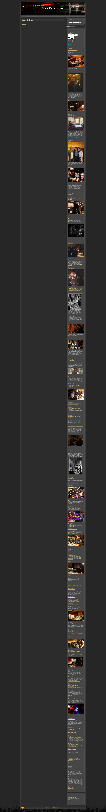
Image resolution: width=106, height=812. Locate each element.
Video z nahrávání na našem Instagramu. (75, 290)
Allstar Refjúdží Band (72, 676)
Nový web (70, 33)
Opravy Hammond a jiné (72, 555)
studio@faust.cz (71, 801)
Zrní (69, 671)
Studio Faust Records (53, 8)
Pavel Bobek (70, 690)
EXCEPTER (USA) (71, 631)
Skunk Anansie (71, 268)
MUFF (69, 550)
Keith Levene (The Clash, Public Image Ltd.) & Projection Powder (75, 451)
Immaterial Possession (72, 115)
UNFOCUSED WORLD (72, 732)
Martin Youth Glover (71, 719)
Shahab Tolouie (71, 478)
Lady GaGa (70, 777)
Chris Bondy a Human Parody (73, 604)
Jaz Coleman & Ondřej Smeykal (74, 651)
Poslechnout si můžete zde (73, 288)
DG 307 (69, 524)
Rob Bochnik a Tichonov (72, 529)
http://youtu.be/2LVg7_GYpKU (73, 601)
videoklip (76, 94)
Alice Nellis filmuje (71, 589)
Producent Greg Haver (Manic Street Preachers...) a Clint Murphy (74, 403)
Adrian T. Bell (70, 500)
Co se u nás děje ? (71, 41)
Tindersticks (70, 218)
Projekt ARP (70, 623)
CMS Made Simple (56, 807)
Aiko (69, 100)
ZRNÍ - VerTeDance (71, 597)
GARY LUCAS (70, 561)
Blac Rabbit (70, 194)
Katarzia (69, 71)
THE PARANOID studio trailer (73, 727)
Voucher (69, 53)
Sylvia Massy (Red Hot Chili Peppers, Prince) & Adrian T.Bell (75, 293)
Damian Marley (71, 360)
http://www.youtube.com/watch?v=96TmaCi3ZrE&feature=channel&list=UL (76, 681)
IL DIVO (69, 767)
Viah (69, 141)
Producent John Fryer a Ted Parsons (74, 737)
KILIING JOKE (70, 763)
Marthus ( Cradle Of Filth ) (73, 744)
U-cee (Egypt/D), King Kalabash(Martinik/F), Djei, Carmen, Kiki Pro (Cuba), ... (75, 750)
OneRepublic (70, 376)
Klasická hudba (71, 788)
